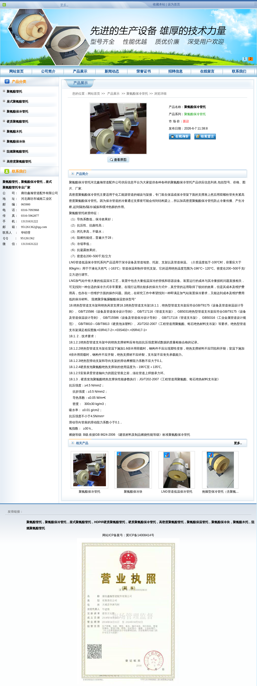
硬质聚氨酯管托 (17, 121)
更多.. (64, 5)
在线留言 (207, 71)
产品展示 (80, 71)
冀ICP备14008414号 (140, 535)
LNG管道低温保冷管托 (176, 491)
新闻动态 (112, 71)
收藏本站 (159, 4)
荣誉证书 (143, 71)
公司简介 (48, 71)
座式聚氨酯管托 (17, 101)
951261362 (27, 238)
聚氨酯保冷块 (16, 141)
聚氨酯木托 (14, 131)
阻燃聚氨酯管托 (17, 151)
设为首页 (174, 4)
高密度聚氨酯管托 (19, 161)
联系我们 (239, 71)
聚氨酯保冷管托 (17, 111)
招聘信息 (175, 71)
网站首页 (16, 71)
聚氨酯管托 (14, 91)
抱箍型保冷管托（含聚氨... (220, 491)
